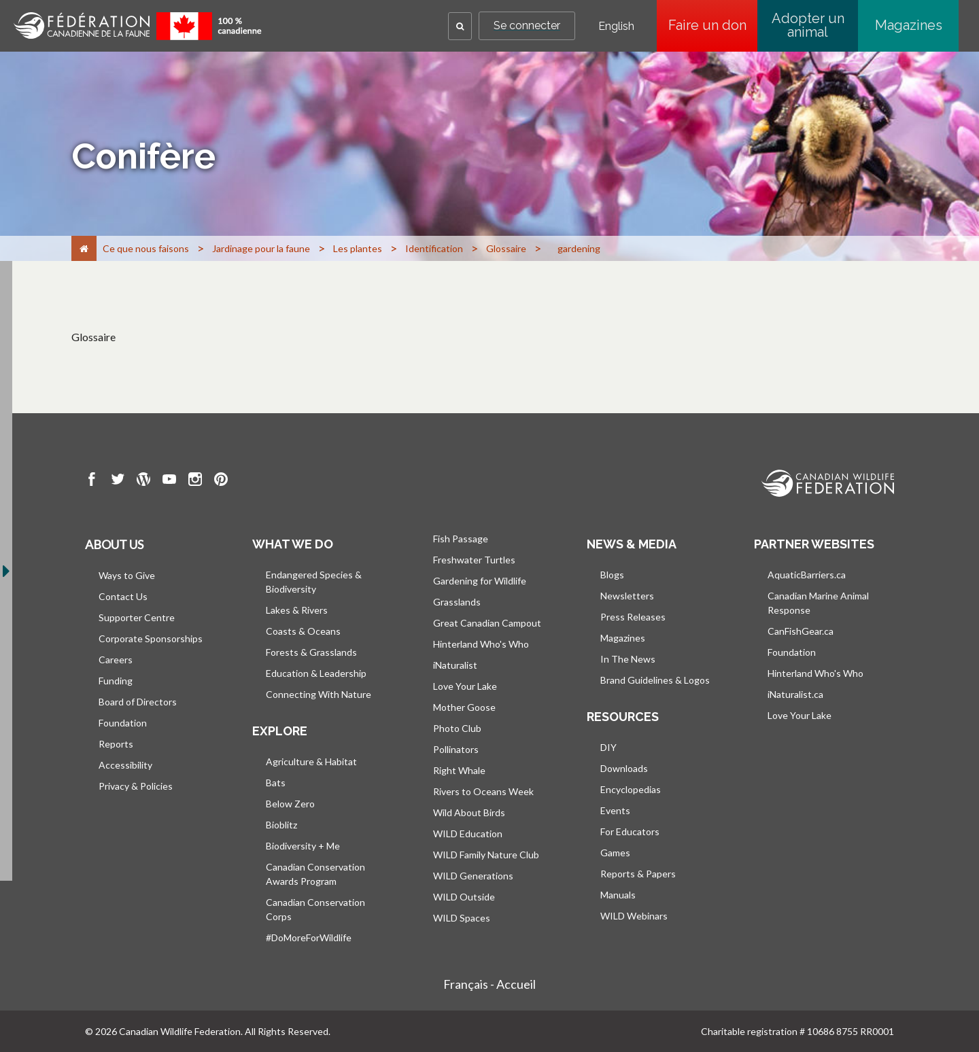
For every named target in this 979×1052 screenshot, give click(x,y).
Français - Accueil (489, 984)
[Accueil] (84, 248)
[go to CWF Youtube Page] (169, 481)
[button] (460, 26)
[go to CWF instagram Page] (195, 481)
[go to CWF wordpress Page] (143, 481)
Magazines (908, 25)
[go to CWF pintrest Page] (221, 481)
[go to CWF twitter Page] (117, 481)
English (616, 26)
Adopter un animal (808, 25)
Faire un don (713, 25)
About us (114, 544)
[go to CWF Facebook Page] (92, 481)
